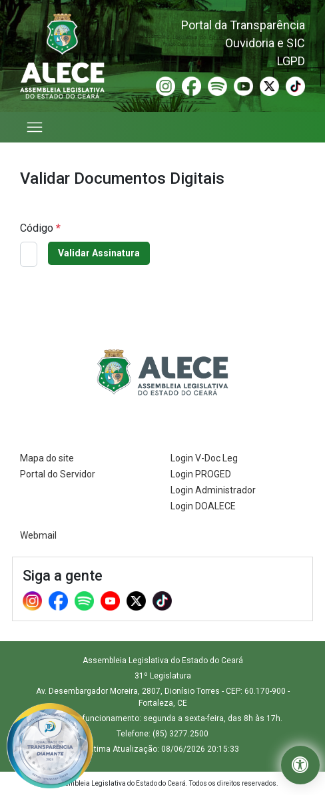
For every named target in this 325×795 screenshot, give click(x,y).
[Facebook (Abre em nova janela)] (191, 85)
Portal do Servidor (57, 474)
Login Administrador (213, 490)
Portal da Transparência (243, 25)
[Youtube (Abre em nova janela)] (243, 85)
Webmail (38, 535)
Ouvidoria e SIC (265, 43)
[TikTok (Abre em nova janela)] (295, 85)
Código (40, 228)
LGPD (291, 61)
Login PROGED (200, 474)
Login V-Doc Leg (204, 458)
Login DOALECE (203, 506)
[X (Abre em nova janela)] (269, 85)
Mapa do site (47, 458)
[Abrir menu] (35, 127)
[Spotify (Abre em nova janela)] (217, 85)
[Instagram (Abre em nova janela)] (165, 85)
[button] (300, 765)
